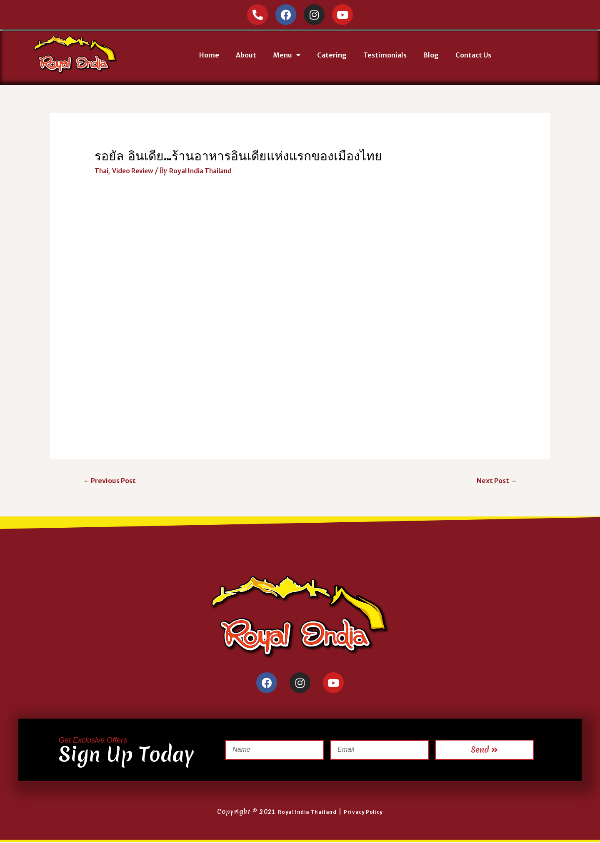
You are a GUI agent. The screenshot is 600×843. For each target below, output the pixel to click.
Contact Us (473, 55)
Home (209, 55)
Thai (102, 171)
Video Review (135, 171)
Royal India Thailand (304, 813)
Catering (332, 55)
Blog (431, 55)
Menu (286, 54)
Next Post (494, 481)
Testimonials (385, 55)
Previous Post (112, 481)
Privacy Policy (367, 813)
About (246, 55)
